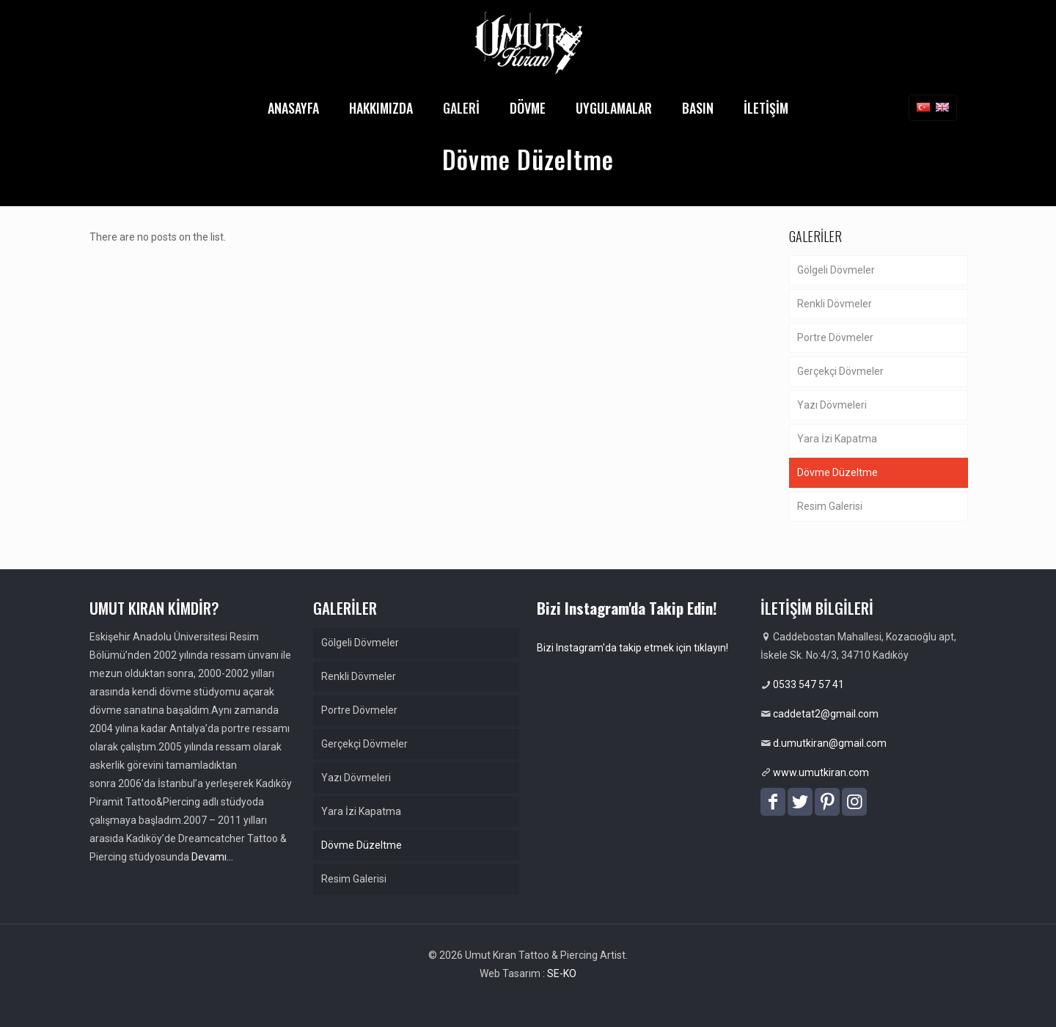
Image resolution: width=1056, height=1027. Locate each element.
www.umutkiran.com (821, 772)
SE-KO (561, 973)
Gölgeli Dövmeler (836, 270)
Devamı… (212, 857)
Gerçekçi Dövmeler (840, 371)
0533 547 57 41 (808, 684)
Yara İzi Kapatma (837, 439)
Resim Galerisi (829, 506)
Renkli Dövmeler (834, 304)
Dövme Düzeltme (837, 472)
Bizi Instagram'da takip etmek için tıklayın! (632, 648)
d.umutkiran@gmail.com (830, 743)
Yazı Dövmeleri (832, 405)
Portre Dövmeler (835, 337)
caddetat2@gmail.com (826, 714)
